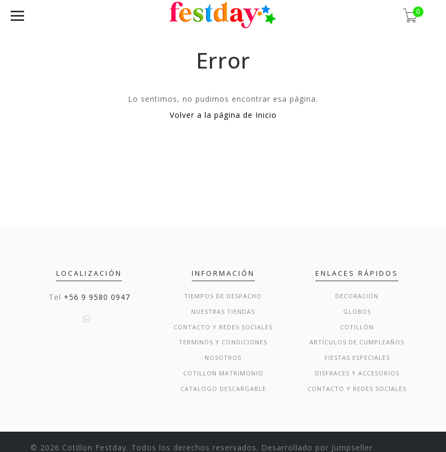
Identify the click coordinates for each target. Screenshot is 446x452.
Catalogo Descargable (223, 389)
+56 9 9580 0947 (97, 297)
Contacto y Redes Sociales (223, 327)
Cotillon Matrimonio (223, 373)
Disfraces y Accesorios (357, 373)
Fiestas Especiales (357, 357)
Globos (357, 311)
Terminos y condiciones (223, 342)
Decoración (357, 296)
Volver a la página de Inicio (223, 115)
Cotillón (357, 327)
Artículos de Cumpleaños (356, 342)
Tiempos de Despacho (223, 296)
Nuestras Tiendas (223, 311)
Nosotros (223, 357)
